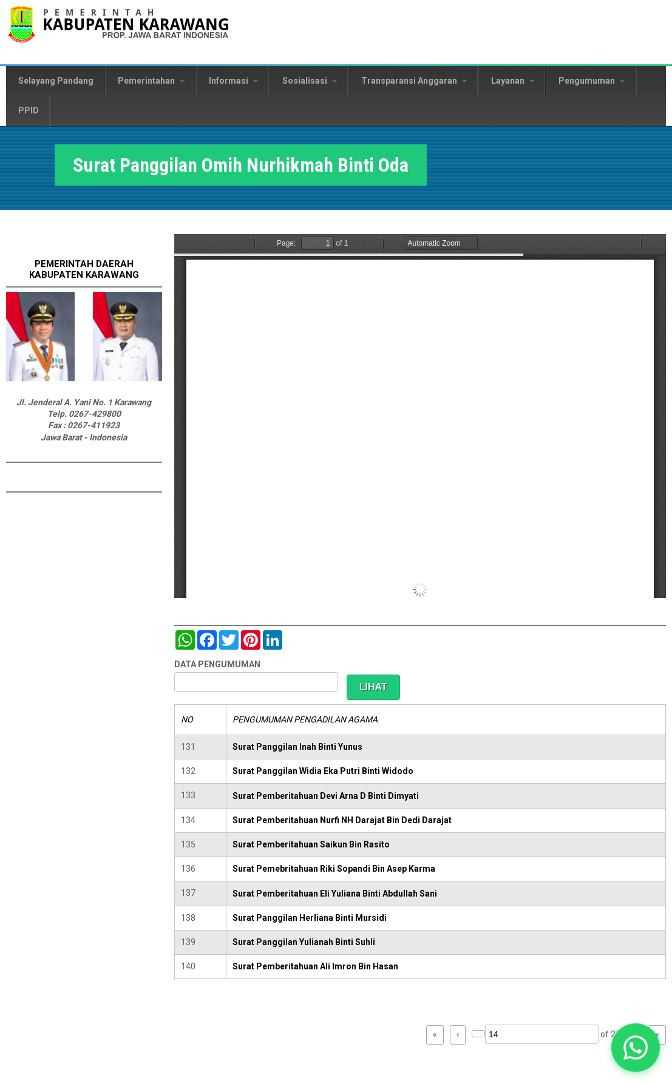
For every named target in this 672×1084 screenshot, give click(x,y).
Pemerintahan (151, 81)
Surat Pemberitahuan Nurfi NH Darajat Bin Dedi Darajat (342, 820)
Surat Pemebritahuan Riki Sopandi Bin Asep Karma (333, 869)
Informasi (233, 81)
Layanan (512, 81)
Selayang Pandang (55, 81)
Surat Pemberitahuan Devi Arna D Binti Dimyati (325, 796)
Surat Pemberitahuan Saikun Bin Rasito (311, 844)
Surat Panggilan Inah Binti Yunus (297, 747)
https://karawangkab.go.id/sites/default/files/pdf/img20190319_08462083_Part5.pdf (420, 416)
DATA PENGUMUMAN (217, 664)
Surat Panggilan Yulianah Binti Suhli (303, 942)
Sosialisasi (309, 81)
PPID (28, 110)
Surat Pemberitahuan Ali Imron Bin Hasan (315, 966)
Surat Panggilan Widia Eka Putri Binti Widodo (322, 771)
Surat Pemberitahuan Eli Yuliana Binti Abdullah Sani (334, 893)
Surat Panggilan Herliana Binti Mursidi (309, 918)
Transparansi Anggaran (414, 81)
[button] (635, 1047)
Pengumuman (591, 81)
